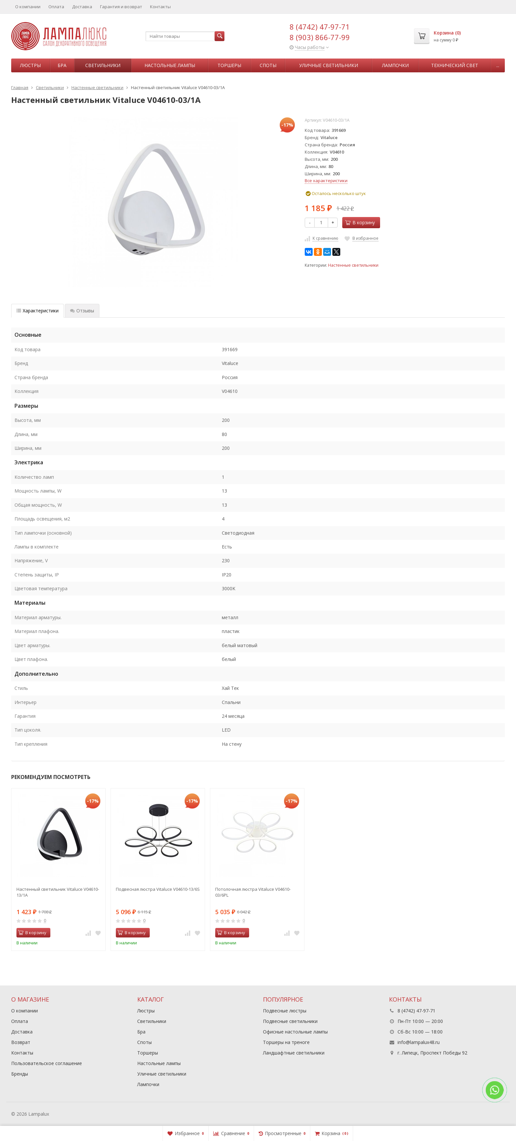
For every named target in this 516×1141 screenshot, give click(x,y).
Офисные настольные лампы (295, 1032)
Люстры (30, 65)
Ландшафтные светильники (293, 1053)
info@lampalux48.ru (419, 1042)
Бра (62, 65)
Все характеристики (326, 180)
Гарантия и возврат (121, 7)
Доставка (82, 7)
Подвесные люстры (284, 1010)
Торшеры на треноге (286, 1042)
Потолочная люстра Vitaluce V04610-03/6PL (253, 892)
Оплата (56, 7)
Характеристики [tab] (37, 310)
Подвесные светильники (290, 1021)
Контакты (160, 7)
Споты (268, 65)
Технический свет (454, 65)
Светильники (102, 65)
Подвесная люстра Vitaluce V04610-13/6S (158, 889)
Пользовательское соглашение (46, 1063)
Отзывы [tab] (82, 310)
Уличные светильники (328, 65)
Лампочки (395, 65)
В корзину (360, 222)
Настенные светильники (353, 265)
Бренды (19, 1074)
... (497, 65)
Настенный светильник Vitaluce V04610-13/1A (57, 892)
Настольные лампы (169, 65)
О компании (27, 7)
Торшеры (229, 65)
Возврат (20, 1042)
